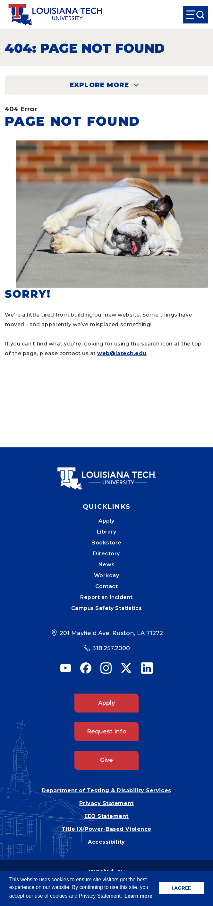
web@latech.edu (122, 353)
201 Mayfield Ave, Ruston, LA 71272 (111, 633)
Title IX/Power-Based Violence (106, 829)
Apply (106, 521)
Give (106, 760)
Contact (106, 586)
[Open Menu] (195, 14)
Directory (106, 554)
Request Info (106, 731)
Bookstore (106, 543)
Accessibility (106, 842)
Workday (106, 575)
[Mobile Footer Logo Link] (106, 473)
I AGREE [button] (181, 888)
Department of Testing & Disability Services (106, 790)
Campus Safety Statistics (106, 608)
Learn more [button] (138, 896)
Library (106, 532)
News (106, 564)
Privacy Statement (106, 803)
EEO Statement (106, 816)
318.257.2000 (111, 648)
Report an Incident (106, 597)
